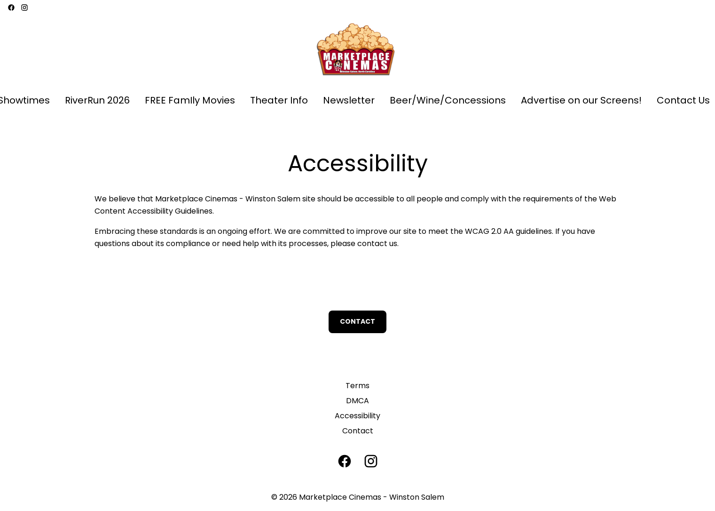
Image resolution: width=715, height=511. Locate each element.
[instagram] (24, 7)
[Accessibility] (357, 415)
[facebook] (11, 7)
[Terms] (357, 385)
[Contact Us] (683, 100)
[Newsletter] (349, 100)
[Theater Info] (279, 100)
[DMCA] (357, 400)
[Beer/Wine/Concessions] (448, 100)
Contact (357, 321)
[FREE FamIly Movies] (190, 100)
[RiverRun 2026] (97, 100)
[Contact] (357, 431)
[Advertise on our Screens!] (581, 100)
